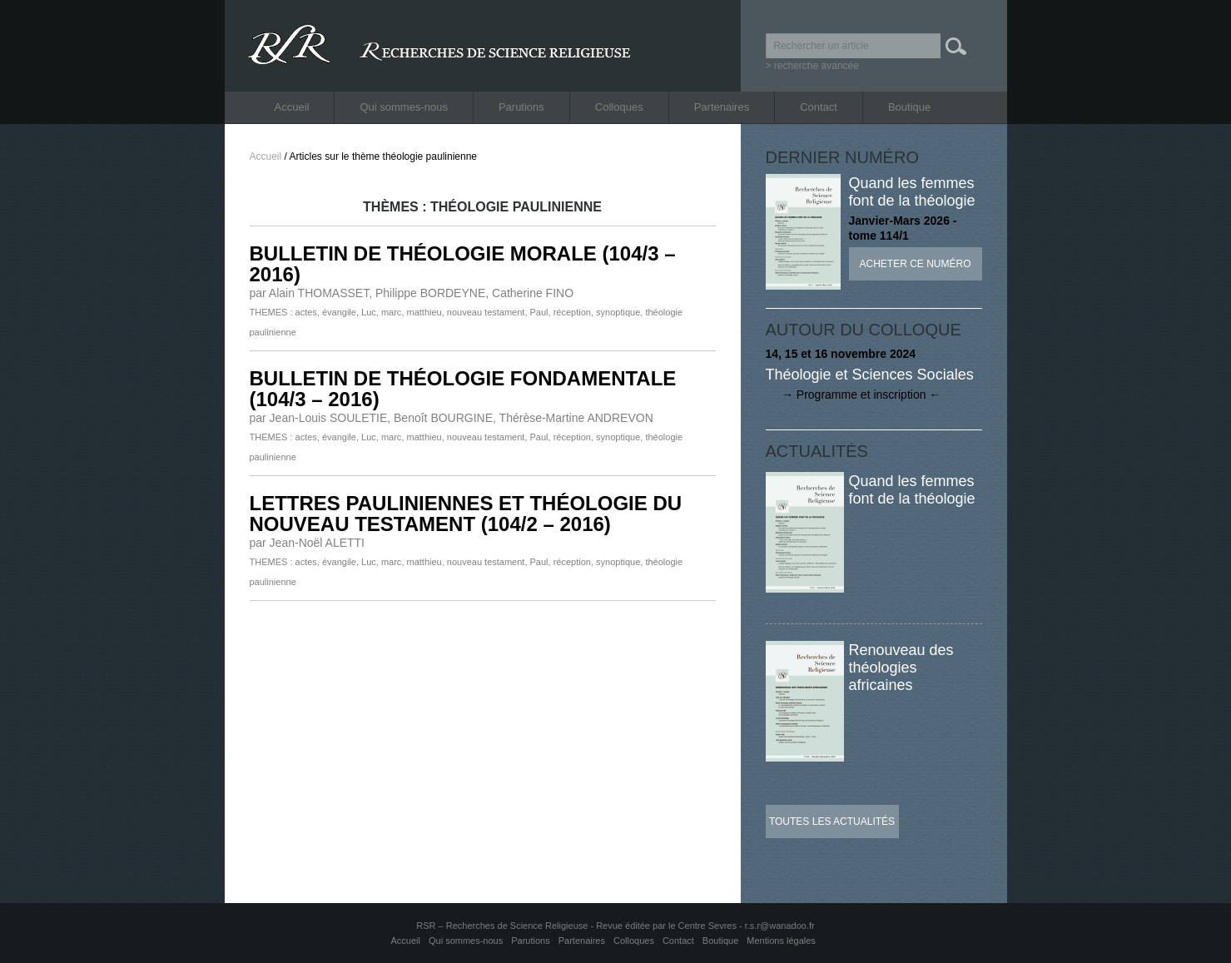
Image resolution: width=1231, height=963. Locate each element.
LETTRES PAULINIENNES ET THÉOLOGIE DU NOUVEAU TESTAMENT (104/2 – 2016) (466, 513)
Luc (368, 312)
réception (572, 312)
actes (306, 312)
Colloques (619, 107)
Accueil (292, 107)
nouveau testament (486, 312)
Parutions (521, 107)
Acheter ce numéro (914, 264)
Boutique (909, 107)
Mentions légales (781, 941)
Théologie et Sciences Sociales (870, 374)
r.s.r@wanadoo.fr (780, 926)
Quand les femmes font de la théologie (912, 192)
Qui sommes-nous (403, 107)
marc (391, 312)
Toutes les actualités (832, 821)
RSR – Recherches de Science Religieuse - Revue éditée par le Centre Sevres (577, 926)
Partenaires (721, 107)
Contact (818, 107)
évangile (339, 312)
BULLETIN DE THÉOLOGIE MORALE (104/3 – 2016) (463, 263)
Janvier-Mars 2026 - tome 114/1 (903, 228)
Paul (539, 312)
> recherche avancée (812, 66)
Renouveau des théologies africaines (901, 667)
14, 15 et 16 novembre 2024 (841, 353)
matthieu (424, 312)
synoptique (618, 312)
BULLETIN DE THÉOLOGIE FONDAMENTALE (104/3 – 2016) (463, 388)
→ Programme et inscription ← (853, 394)
